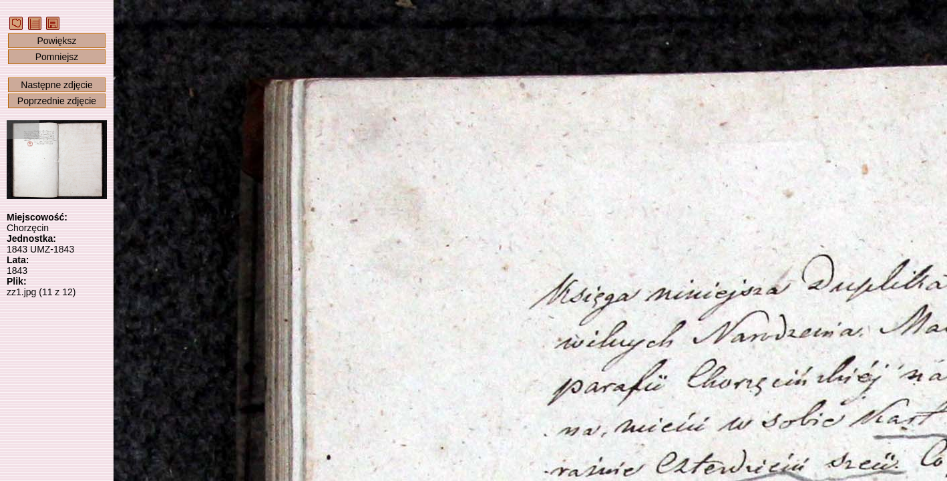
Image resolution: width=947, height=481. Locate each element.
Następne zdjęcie (56, 84)
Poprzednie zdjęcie (56, 101)
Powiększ (56, 40)
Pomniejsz (57, 56)
